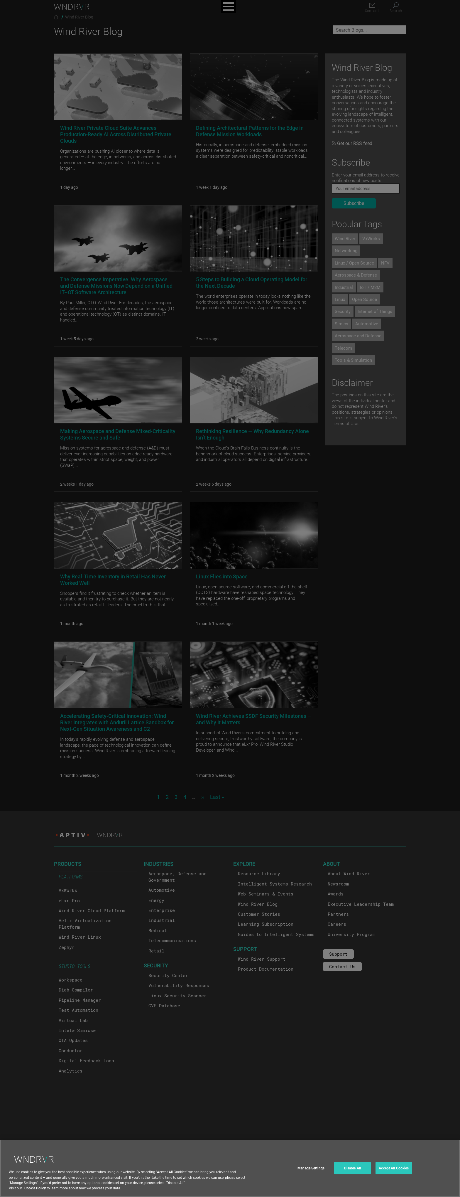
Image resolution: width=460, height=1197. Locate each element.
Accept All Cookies (394, 1173)
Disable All (352, 1173)
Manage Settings (310, 1173)
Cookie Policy (35, 1193)
